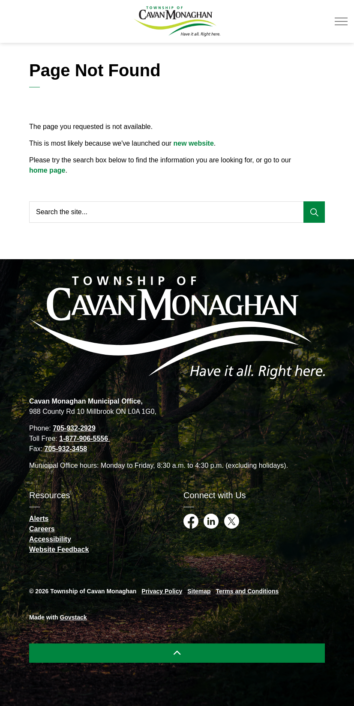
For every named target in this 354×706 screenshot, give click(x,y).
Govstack (73, 617)
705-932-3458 (66, 448)
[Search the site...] (177, 212)
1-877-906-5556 (84, 438)
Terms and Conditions (247, 591)
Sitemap (198, 591)
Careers (42, 528)
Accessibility (50, 539)
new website (194, 143)
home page (47, 170)
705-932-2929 (74, 428)
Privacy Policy (161, 591)
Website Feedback (59, 549)
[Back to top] (177, 653)
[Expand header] (341, 21)
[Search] (314, 212)
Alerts (38, 518)
